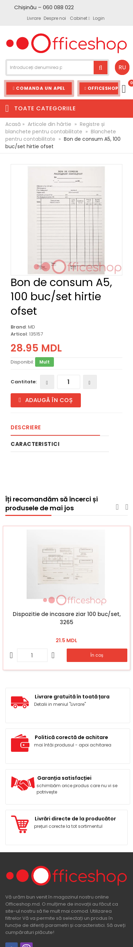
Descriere (26, 427)
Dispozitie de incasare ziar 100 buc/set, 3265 (67, 618)
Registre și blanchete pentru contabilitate (55, 128)
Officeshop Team (102, 88)
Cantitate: (24, 381)
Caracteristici (35, 444)
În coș (96, 655)
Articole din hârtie (49, 124)
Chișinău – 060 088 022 (44, 7)
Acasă (13, 124)
